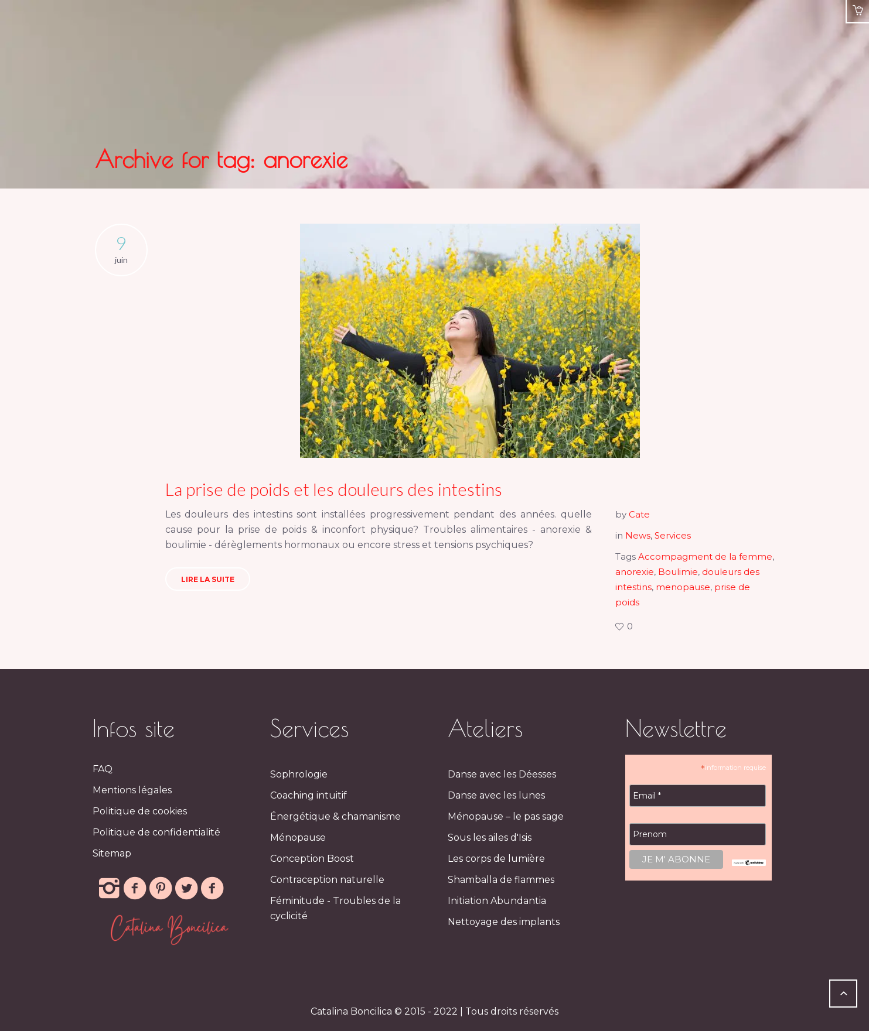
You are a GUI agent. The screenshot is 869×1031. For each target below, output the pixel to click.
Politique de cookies (140, 811)
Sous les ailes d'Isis (489, 837)
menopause (683, 586)
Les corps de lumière (496, 858)
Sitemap (112, 853)
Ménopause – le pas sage (506, 816)
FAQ (103, 769)
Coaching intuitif (308, 795)
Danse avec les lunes (496, 795)
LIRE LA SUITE (207, 579)
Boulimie (678, 571)
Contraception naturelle (327, 879)
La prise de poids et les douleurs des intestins (333, 488)
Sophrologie (299, 774)
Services (673, 535)
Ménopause (298, 837)
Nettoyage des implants (504, 921)
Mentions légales (132, 790)
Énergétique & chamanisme (335, 816)
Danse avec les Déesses (502, 774)
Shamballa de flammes (501, 879)
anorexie (634, 571)
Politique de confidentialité (156, 832)
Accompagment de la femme (705, 556)
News (637, 535)
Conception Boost (312, 858)
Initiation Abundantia (497, 900)
